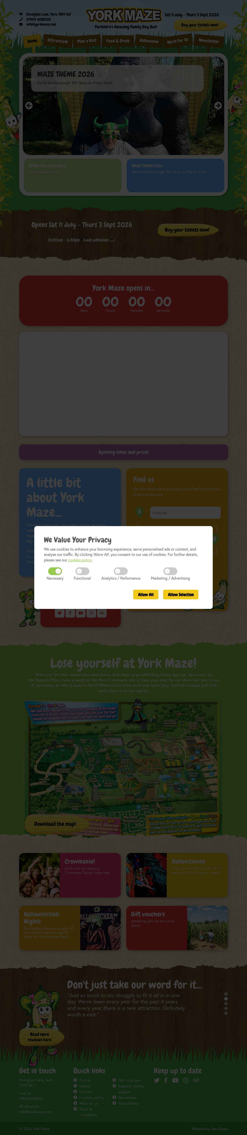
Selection (181, 594)
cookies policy (80, 559)
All (146, 594)
